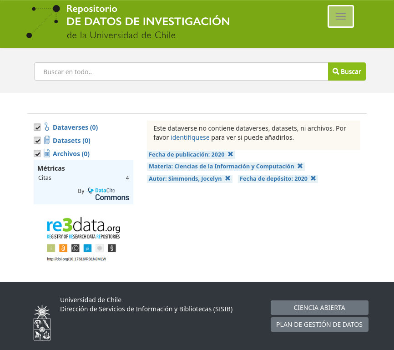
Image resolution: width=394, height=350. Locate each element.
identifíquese (190, 137)
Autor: (190, 179)
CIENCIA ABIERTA (319, 307)
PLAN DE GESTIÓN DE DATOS (319, 324)
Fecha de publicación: (191, 154)
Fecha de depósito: (278, 179)
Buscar (347, 71)
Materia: (226, 166)
